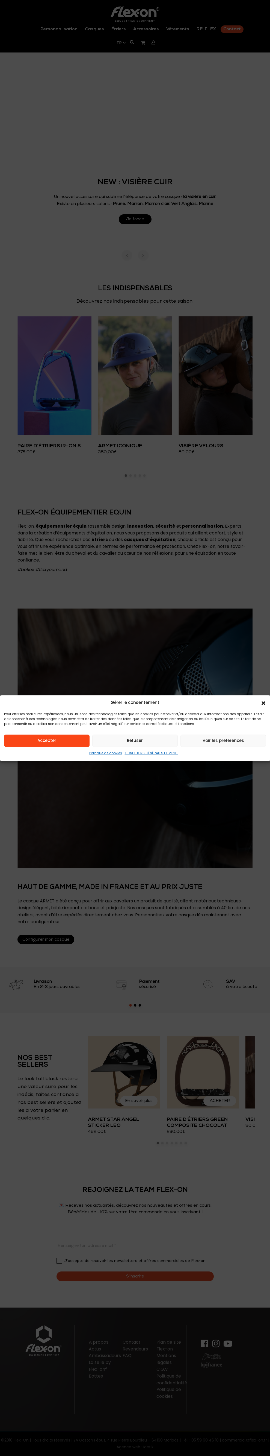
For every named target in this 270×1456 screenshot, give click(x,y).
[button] (263, 703)
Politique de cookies (105, 753)
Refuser (135, 741)
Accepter (46, 741)
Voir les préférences (223, 741)
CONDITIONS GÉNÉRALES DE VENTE (151, 753)
